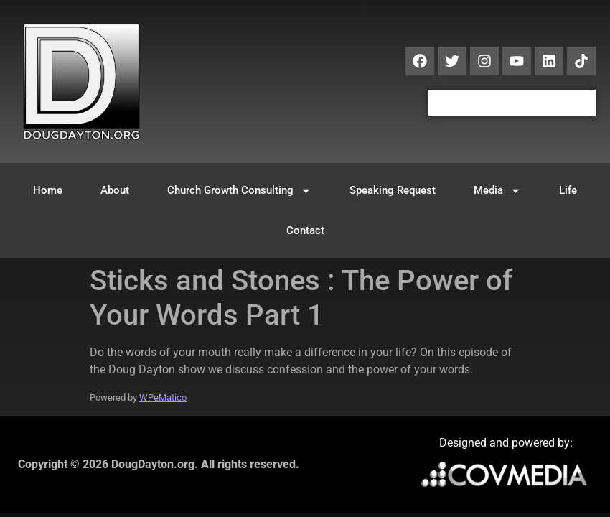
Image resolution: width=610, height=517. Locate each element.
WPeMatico (163, 397)
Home (47, 190)
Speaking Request (392, 190)
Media (497, 190)
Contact (305, 230)
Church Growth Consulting (239, 190)
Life (568, 190)
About (114, 190)
